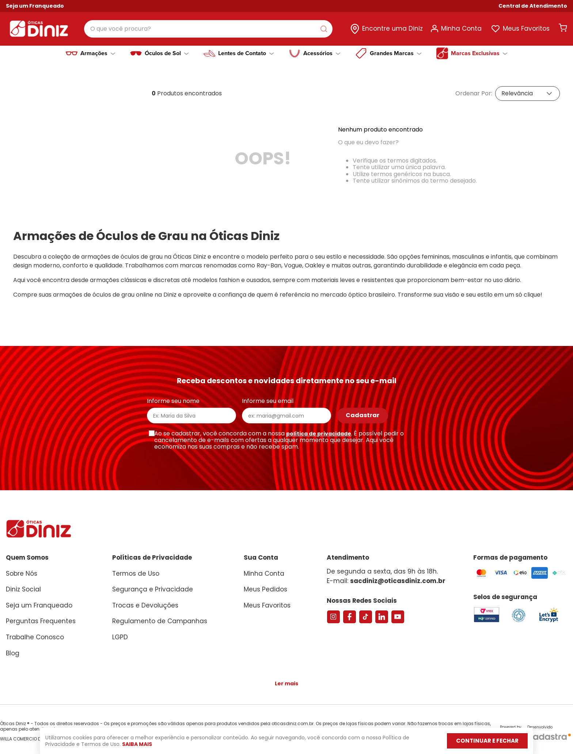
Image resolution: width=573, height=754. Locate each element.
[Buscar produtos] (325, 28)
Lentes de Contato (246, 53)
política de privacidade (318, 433)
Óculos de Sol (167, 53)
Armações (97, 53)
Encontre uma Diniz (392, 28)
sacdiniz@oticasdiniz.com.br (397, 580)
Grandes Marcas (396, 53)
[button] (532, 6)
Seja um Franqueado (35, 5)
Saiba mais (152, 744)
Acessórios (322, 53)
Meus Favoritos (526, 28)
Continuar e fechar (478, 740)
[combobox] (208, 29)
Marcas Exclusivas (479, 53)
